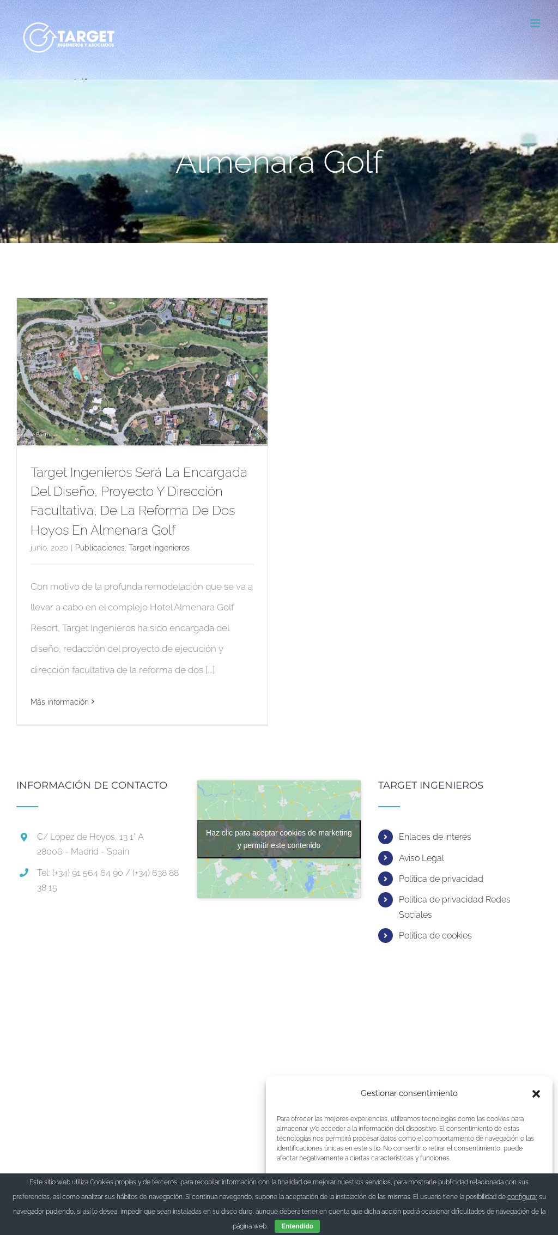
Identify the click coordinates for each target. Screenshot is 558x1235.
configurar (522, 1197)
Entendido (297, 1226)
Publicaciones (100, 547)
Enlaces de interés (435, 837)
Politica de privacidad (441, 879)
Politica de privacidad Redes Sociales (455, 906)
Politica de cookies (435, 935)
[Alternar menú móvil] (536, 23)
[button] (536, 1093)
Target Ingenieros (159, 547)
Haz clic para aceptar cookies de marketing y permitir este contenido (279, 839)
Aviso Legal (421, 858)
